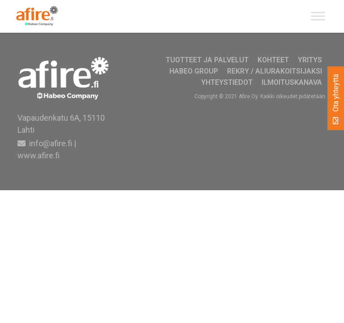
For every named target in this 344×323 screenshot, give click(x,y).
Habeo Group (193, 71)
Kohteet (273, 60)
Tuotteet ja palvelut (207, 60)
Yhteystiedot (227, 82)
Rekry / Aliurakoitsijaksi (274, 71)
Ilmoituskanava (292, 82)
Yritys (310, 60)
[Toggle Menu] (318, 16)
